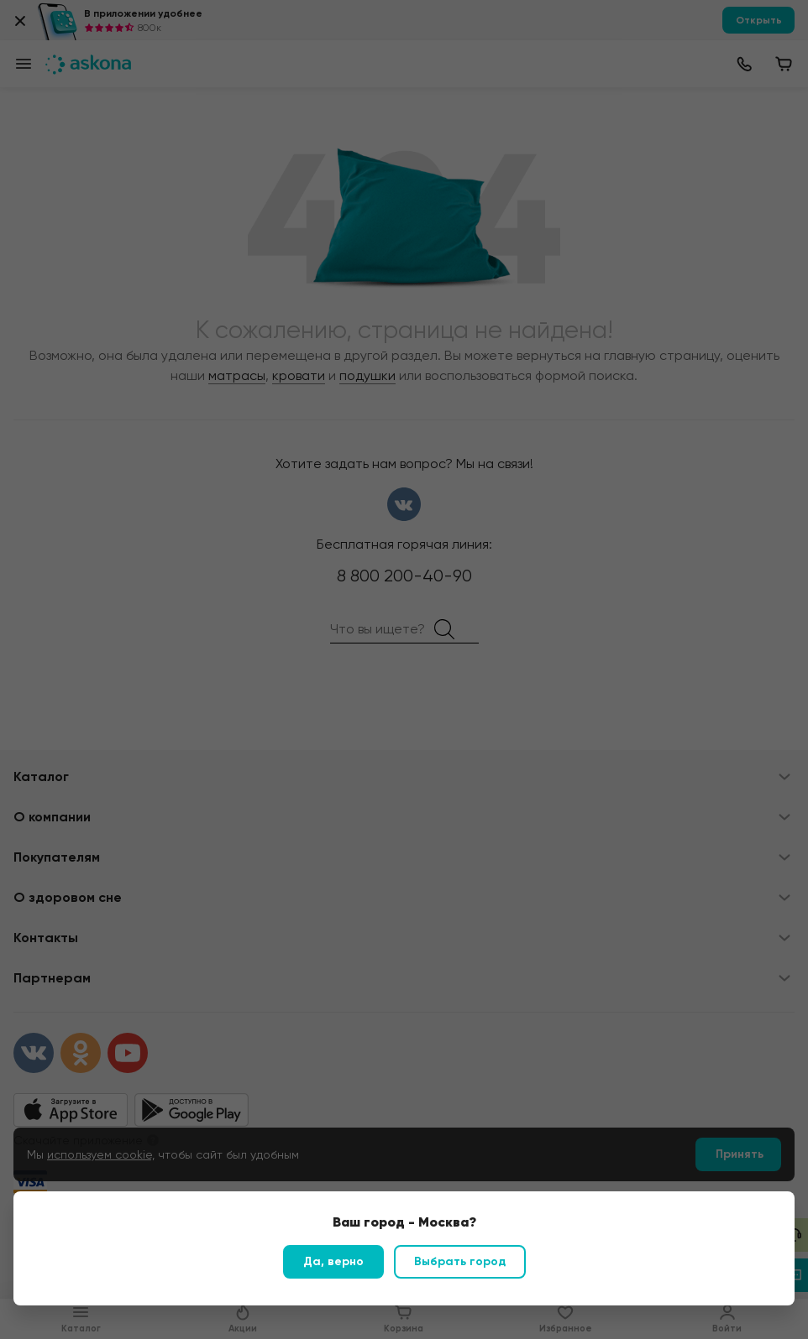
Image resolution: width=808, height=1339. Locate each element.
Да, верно (333, 1261)
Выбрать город (460, 1261)
